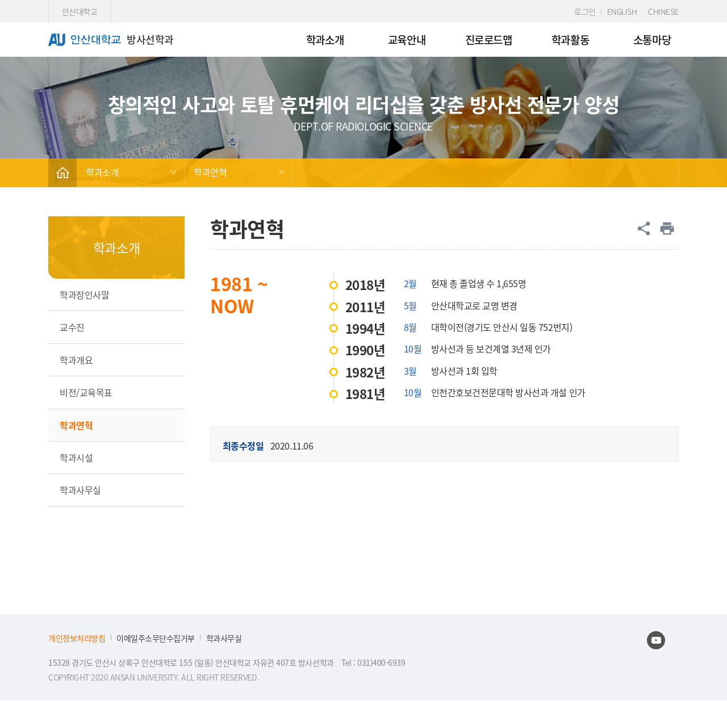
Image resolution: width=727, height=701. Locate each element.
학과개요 (76, 360)
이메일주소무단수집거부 (155, 638)
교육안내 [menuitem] (406, 39)
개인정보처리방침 (76, 638)
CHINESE (663, 11)
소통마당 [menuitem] (652, 39)
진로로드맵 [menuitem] (488, 39)
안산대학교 (80, 11)
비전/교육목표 (86, 392)
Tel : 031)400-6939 (373, 662)
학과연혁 (210, 172)
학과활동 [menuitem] (570, 39)
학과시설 (76, 457)
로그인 (585, 11)
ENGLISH (622, 11)
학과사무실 (80, 490)
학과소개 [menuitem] (325, 39)
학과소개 (102, 172)
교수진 (72, 327)
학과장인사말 (84, 294)
